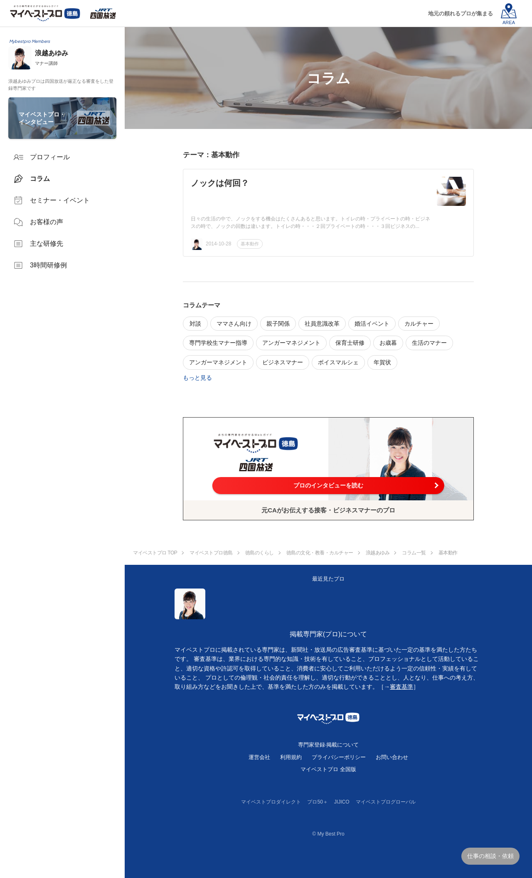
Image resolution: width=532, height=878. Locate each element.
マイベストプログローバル (386, 802)
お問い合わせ (392, 757)
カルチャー (418, 323)
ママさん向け (234, 323)
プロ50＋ (317, 802)
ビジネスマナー (282, 362)
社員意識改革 (322, 323)
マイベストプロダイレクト (271, 802)
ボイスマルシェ (338, 362)
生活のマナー (429, 342)
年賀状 (382, 362)
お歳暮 (388, 342)
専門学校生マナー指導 (218, 342)
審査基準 (401, 686)
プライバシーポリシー (339, 757)
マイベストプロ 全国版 (328, 769)
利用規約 (291, 757)
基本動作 (250, 243)
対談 (195, 323)
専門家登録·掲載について (328, 745)
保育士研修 (350, 342)
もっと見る (197, 377)
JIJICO (342, 802)
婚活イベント (372, 323)
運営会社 (259, 757)
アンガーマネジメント (291, 342)
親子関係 (278, 323)
